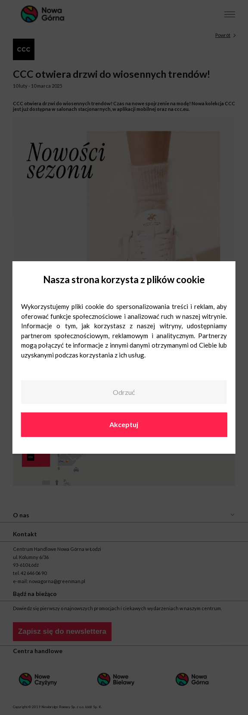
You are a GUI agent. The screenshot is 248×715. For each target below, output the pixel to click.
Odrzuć (124, 392)
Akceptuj (123, 424)
